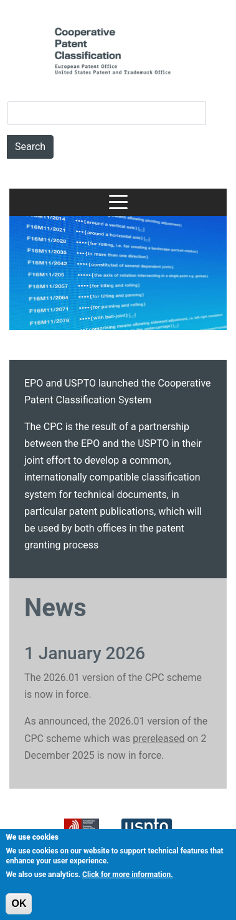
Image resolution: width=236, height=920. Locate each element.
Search (30, 147)
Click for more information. (127, 880)
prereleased (158, 738)
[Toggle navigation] (118, 202)
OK (18, 908)
